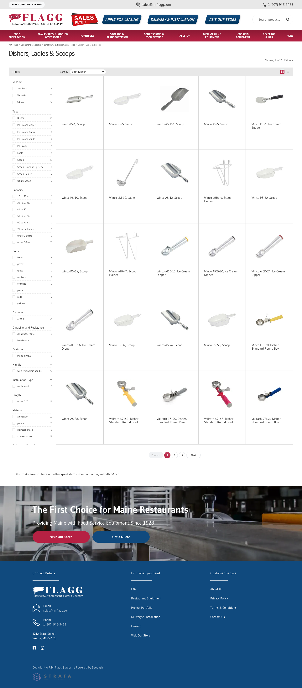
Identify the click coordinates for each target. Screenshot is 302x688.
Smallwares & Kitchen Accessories (59, 44)
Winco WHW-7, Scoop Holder (122, 273)
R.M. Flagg (13, 44)
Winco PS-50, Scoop (217, 345)
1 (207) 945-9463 (54, 624)
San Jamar (23, 88)
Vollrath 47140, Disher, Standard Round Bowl (172, 420)
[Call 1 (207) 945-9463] (277, 4)
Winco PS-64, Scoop (75, 271)
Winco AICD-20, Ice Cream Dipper (221, 273)
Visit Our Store (61, 537)
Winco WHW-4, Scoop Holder (218, 199)
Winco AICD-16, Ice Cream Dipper (78, 346)
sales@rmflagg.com (56, 610)
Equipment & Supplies (31, 44)
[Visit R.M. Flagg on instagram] (42, 647)
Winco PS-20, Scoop (264, 197)
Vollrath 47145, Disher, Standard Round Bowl (219, 420)
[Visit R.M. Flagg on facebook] (34, 647)
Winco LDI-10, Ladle (122, 197)
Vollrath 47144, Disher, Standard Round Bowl (124, 420)
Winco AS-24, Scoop (169, 345)
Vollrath (21, 95)
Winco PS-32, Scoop (122, 345)
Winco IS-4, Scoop (73, 124)
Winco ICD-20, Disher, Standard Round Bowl (266, 346)
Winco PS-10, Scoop (74, 197)
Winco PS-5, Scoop (121, 124)
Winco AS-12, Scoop (169, 197)
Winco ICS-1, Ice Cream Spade (266, 125)
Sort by (64, 71)
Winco (20, 102)
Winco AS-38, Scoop (74, 418)
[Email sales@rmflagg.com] (153, 4)
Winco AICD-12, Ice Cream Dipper (173, 273)
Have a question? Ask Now (27, 4)
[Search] (273, 19)
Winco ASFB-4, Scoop (170, 124)
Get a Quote (121, 537)
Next (193, 455)
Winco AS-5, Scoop (216, 124)
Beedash (97, 667)
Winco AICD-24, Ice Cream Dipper (268, 273)
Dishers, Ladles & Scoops (89, 44)
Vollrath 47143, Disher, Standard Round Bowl (266, 420)
